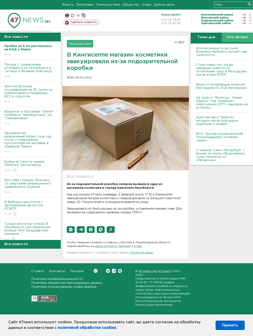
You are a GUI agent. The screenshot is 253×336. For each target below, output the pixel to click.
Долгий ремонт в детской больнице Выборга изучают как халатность (221, 51)
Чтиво (146, 4)
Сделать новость (84, 22)
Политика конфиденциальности (57, 279)
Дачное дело (164, 4)
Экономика (85, 4)
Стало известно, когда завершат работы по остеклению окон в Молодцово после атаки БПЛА (221, 69)
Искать (249, 4)
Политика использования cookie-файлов (64, 286)
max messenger (83, 15)
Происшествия (108, 4)
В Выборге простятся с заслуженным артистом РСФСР (29, 208)
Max (120, 271)
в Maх (138, 246)
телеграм (78, 15)
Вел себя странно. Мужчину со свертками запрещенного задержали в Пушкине (29, 186)
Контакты (57, 271)
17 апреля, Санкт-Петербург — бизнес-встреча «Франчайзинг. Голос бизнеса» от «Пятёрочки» (221, 155)
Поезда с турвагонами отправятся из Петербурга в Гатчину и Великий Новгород (29, 70)
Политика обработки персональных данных (66, 283)
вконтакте (72, 15)
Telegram (114, 271)
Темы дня (206, 37)
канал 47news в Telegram (113, 246)
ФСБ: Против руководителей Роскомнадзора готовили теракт (219, 137)
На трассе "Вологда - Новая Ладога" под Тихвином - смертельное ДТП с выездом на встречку (222, 102)
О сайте (37, 271)
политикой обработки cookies (87, 328)
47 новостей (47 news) (155, 271)
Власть (68, 4)
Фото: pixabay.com (80, 176)
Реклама (77, 271)
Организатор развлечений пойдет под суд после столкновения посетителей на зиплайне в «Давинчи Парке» (29, 143)
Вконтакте (96, 271)
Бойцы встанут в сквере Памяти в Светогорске (29, 166)
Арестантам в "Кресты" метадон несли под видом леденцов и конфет (217, 120)
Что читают (237, 37)
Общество (130, 4)
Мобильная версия (67, 15)
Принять (230, 325)
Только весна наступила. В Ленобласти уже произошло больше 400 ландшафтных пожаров (29, 231)
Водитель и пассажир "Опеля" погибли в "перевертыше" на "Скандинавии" (29, 117)
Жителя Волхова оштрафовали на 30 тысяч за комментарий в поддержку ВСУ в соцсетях (29, 94)
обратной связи (141, 253)
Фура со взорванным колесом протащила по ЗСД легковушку (221, 86)
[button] (71, 229)
